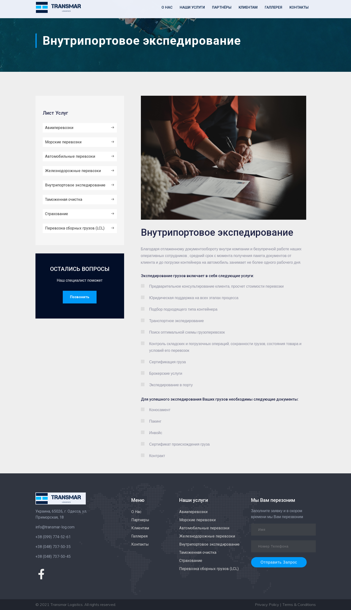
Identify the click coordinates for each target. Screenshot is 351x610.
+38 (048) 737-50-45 (53, 556)
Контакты (140, 544)
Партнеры (140, 520)
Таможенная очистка (80, 199)
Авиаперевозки (80, 127)
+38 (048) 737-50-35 (53, 546)
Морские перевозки (80, 142)
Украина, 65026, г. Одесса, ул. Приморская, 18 (61, 514)
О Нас (136, 511)
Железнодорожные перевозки (80, 170)
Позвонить (79, 297)
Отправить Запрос (279, 562)
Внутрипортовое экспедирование (80, 185)
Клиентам (140, 528)
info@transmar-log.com (55, 527)
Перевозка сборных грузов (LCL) (80, 228)
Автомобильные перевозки (80, 156)
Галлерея (139, 536)
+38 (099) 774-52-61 (53, 537)
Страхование (80, 214)
